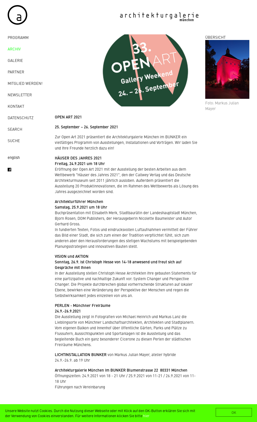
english (14, 157)
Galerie (15, 60)
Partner (16, 71)
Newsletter (20, 94)
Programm (18, 37)
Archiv (14, 48)
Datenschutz (20, 117)
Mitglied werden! (25, 83)
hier (146, 415)
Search (15, 129)
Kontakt (16, 106)
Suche (14, 140)
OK (234, 412)
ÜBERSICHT (215, 37)
